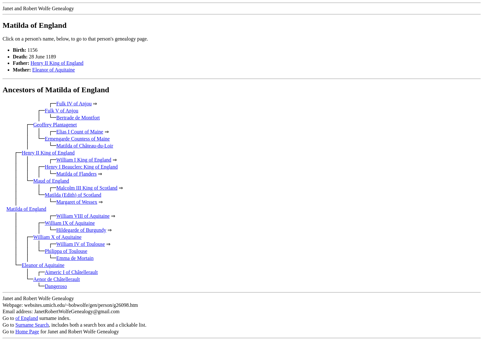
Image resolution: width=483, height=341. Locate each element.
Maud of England (51, 181)
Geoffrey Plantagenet (55, 124)
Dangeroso (56, 286)
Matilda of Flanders (76, 174)
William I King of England (83, 160)
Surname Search (32, 325)
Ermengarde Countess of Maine (77, 138)
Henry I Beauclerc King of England (81, 167)
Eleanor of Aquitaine (53, 69)
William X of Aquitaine (57, 237)
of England (26, 318)
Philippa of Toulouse (66, 251)
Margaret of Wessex (76, 202)
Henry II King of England (57, 63)
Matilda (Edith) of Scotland (73, 195)
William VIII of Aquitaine (83, 216)
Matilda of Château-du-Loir (84, 145)
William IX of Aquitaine (70, 223)
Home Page (27, 331)
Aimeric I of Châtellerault (71, 272)
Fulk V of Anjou (61, 110)
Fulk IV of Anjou (73, 103)
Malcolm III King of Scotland (86, 188)
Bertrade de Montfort (78, 117)
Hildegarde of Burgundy (81, 230)
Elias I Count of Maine (79, 131)
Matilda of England (26, 209)
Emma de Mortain (74, 258)
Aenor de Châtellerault (56, 279)
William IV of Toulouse (80, 244)
